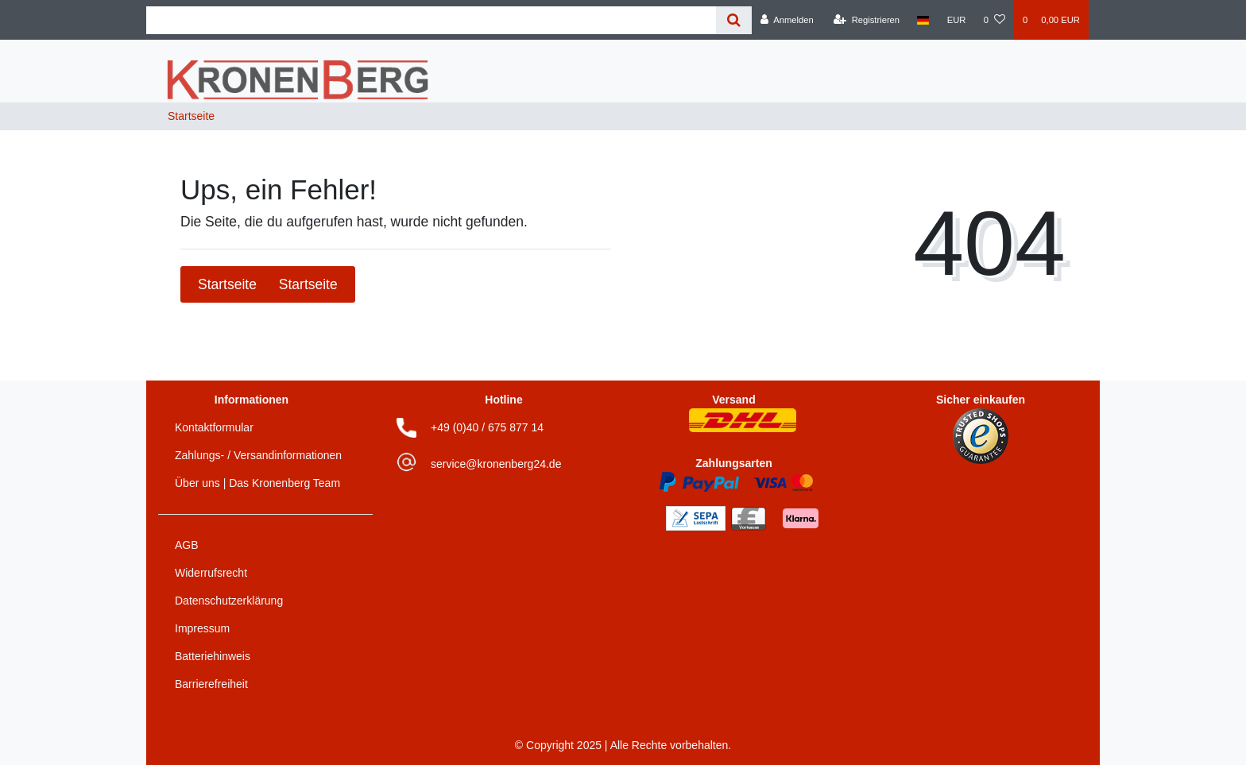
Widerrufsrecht (211, 572)
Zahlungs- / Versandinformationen (258, 455)
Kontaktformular (214, 427)
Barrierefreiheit (211, 684)
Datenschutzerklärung (229, 600)
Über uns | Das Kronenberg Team (257, 483)
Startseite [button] (268, 284)
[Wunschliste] (994, 20)
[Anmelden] (787, 20)
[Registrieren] (866, 20)
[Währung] (956, 20)
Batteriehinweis (212, 656)
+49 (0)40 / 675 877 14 (487, 427)
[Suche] (734, 20)
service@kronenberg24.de (496, 464)
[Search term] (431, 20)
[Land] (923, 20)
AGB (187, 545)
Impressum (202, 628)
